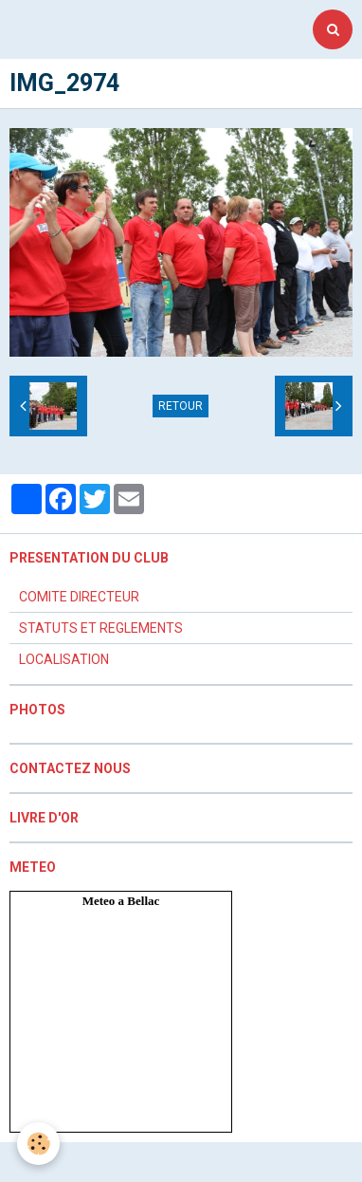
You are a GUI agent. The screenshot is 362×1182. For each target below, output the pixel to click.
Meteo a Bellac (121, 901)
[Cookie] (38, 1143)
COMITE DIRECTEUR (79, 596)
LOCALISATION (64, 659)
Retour (180, 406)
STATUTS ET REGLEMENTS (101, 628)
